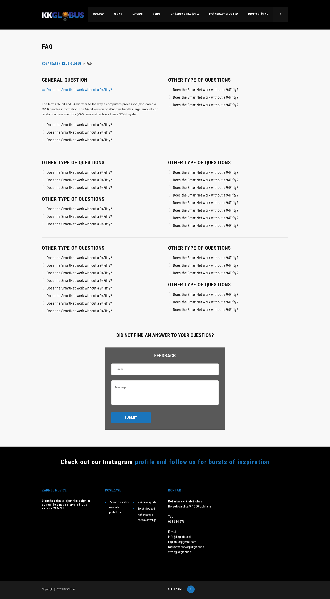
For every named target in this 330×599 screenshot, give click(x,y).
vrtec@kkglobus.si (180, 552)
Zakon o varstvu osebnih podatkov (119, 507)
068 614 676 (176, 521)
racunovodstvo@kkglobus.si (186, 547)
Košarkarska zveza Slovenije (147, 517)
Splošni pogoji (146, 508)
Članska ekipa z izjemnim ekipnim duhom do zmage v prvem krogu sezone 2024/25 (66, 504)
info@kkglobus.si (179, 536)
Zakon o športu (147, 502)
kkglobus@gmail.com (182, 542)
